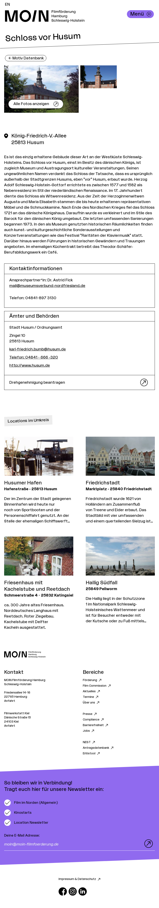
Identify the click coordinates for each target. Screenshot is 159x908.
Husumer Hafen (23, 482)
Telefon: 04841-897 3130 (32, 298)
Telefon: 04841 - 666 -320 (33, 357)
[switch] (31, 802)
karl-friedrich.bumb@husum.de (37, 349)
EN (7, 4)
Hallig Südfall (101, 582)
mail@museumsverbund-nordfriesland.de (47, 286)
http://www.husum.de (29, 365)
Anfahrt (9, 701)
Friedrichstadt (103, 482)
